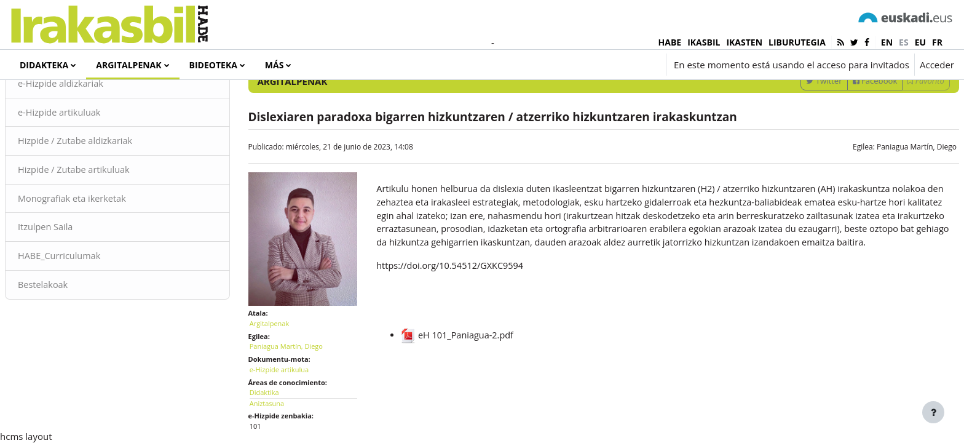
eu (920, 42)
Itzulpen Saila (76, 280)
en (887, 42)
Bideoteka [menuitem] (213, 65)
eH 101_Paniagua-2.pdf (466, 403)
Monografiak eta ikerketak (103, 251)
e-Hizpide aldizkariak (91, 134)
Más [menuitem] (274, 65)
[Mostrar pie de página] (933, 412)
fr (937, 42)
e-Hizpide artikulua (294, 411)
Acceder (937, 64)
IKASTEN (744, 42)
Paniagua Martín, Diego (887, 197)
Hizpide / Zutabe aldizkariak (106, 192)
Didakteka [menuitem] (44, 65)
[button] (587, 64)
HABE (670, 42)
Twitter (794, 131)
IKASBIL (703, 42)
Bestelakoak (73, 338)
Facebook (845, 131)
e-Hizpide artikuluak (90, 163)
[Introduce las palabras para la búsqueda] (823, 98)
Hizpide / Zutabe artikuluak (105, 221)
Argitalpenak (284, 365)
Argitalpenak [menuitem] (128, 65)
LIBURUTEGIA (797, 42)
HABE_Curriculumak (90, 309)
